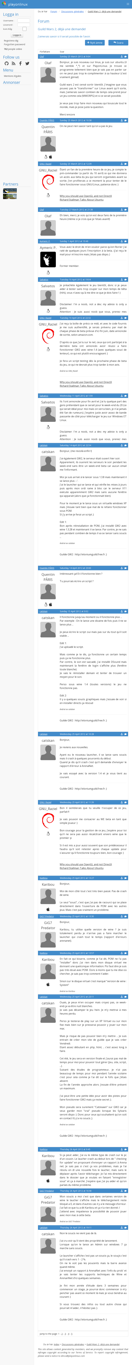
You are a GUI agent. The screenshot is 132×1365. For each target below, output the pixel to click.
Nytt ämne (94, 42)
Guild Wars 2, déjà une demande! (103, 1344)
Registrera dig (11, 40)
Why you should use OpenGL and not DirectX (86, 196)
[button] (128, 4)
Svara (118, 42)
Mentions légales (12, 75)
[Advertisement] (17, 133)
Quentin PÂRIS (47, 120)
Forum (53, 11)
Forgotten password (14, 44)
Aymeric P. (45, 241)
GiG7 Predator (47, 916)
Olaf (42, 56)
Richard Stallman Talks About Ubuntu (81, 199)
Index (56, 1344)
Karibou (43, 878)
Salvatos (44, 279)
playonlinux (15, 4)
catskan (43, 445)
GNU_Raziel (45, 163)
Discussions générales (72, 11)
